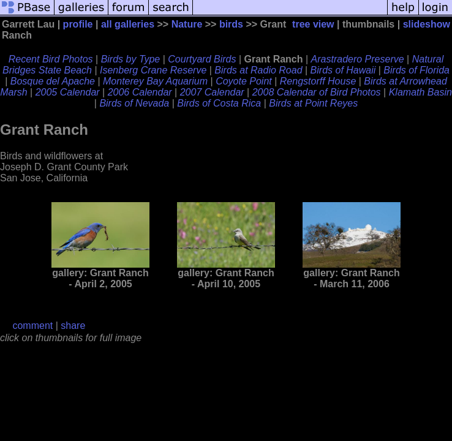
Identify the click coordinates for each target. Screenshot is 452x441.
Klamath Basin (420, 92)
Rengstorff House (318, 81)
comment (32, 325)
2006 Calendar (140, 92)
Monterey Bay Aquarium (155, 81)
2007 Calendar (212, 92)
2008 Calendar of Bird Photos (316, 92)
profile (78, 24)
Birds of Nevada (134, 103)
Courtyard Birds (202, 59)
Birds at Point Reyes (313, 103)
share (73, 325)
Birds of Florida (416, 70)
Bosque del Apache (52, 81)
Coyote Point (244, 81)
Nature (187, 24)
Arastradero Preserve (357, 59)
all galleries (127, 24)
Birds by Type (130, 59)
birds (231, 24)
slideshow (426, 24)
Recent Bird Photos (51, 59)
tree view (313, 24)
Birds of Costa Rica (219, 103)
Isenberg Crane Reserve (153, 70)
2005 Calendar (68, 92)
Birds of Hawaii (343, 70)
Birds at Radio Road (258, 70)
